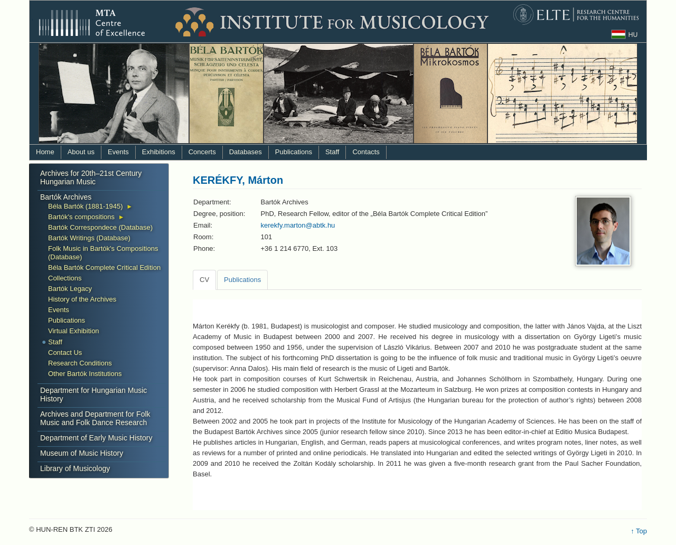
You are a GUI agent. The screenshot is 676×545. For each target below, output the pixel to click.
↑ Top (639, 531)
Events (118, 152)
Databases (245, 152)
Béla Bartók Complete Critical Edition (104, 267)
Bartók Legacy (70, 289)
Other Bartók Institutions (84, 374)
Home (45, 152)
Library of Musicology (75, 468)
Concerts (202, 152)
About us (81, 152)
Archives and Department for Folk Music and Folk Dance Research (95, 418)
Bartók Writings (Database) (89, 238)
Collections (65, 278)
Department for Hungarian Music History (93, 394)
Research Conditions (80, 363)
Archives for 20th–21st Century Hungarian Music (91, 177)
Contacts (365, 152)
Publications (293, 152)
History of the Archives (82, 299)
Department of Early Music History (96, 438)
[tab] (204, 280)
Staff (332, 152)
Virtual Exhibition (73, 331)
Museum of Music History (81, 453)
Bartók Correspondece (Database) (100, 227)
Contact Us (65, 352)
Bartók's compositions (81, 217)
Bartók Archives (65, 197)
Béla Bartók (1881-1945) (85, 206)
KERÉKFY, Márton (238, 180)
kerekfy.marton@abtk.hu (298, 225)
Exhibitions (158, 152)
